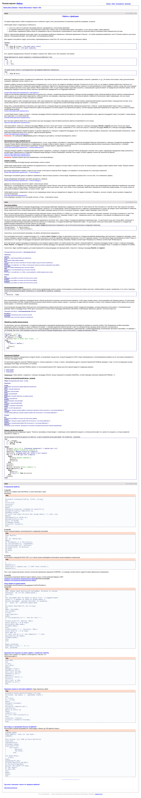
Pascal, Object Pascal (25, 7)
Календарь (128, 3)
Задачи (35, 7)
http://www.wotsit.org (10, 788)
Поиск (113, 3)
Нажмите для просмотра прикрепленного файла (20, 578)
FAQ (40, 7)
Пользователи (120, 3)
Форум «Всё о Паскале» (10, 7)
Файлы (20, 3)
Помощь (108, 3)
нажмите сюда (98, 794)
